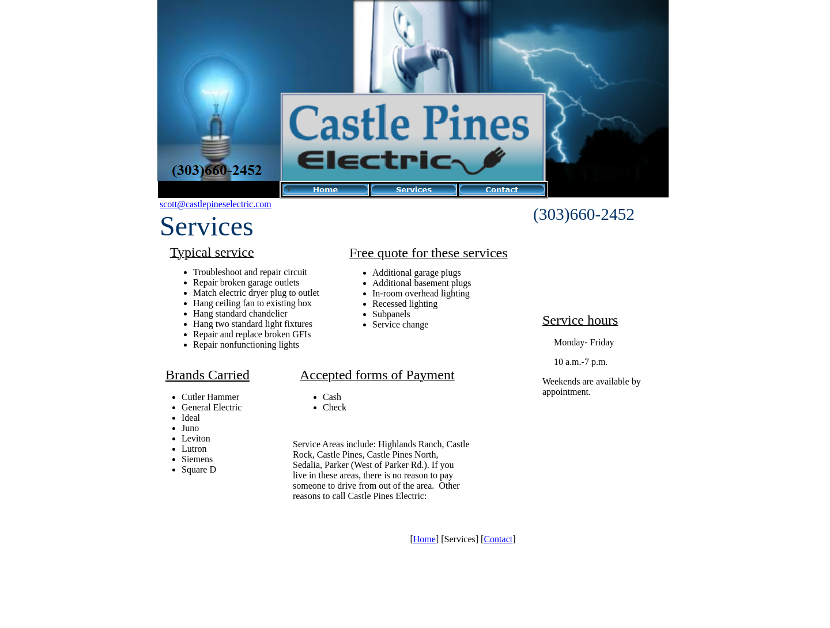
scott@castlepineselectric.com (215, 204)
